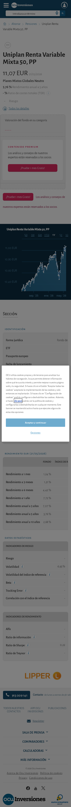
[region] (35, 403)
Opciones (35, 433)
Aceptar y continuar (35, 422)
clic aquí (18, 401)
